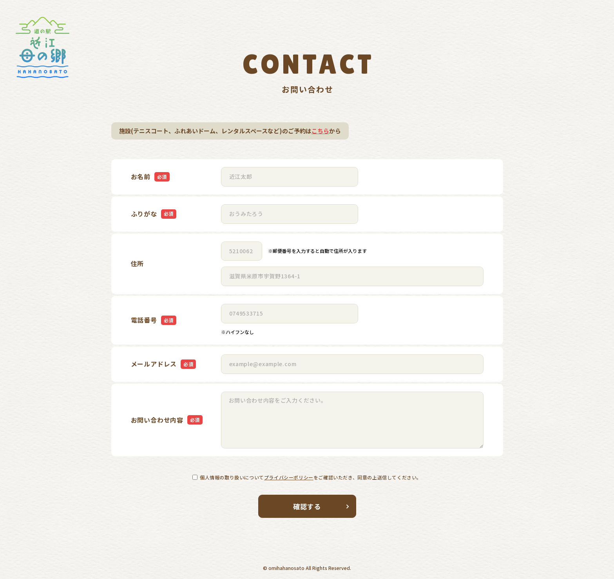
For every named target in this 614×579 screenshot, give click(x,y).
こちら (320, 131)
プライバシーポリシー (288, 477)
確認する (321, 506)
